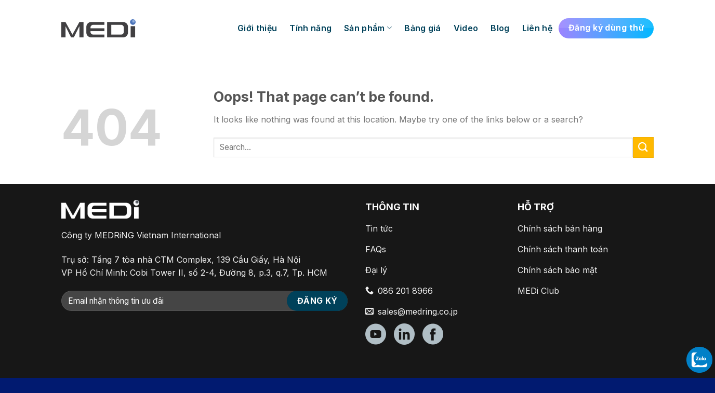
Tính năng (310, 28)
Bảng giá (422, 28)
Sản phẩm (368, 28)
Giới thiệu (257, 28)
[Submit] (643, 147)
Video (466, 28)
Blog (500, 28)
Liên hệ (537, 28)
